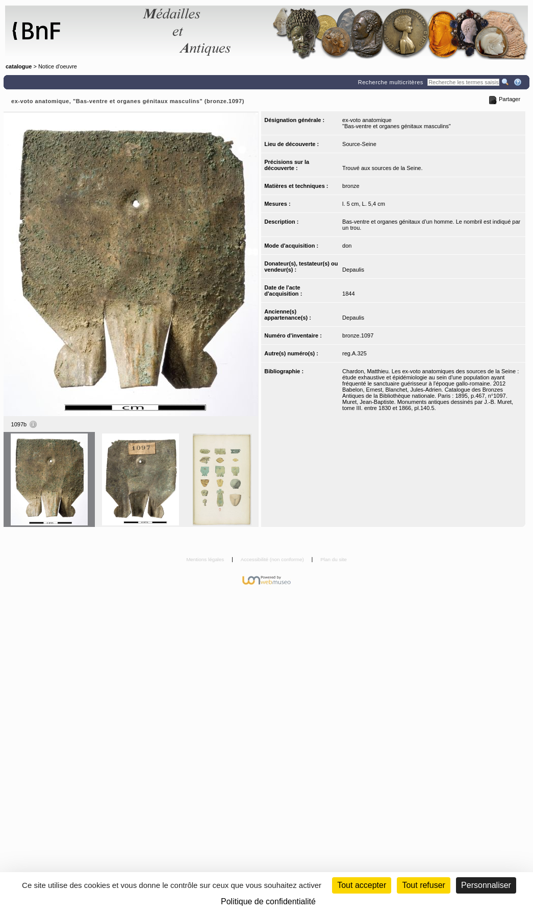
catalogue (19, 66)
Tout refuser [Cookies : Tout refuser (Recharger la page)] (423, 885)
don (346, 246)
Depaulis (353, 270)
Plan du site (333, 559)
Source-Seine (359, 144)
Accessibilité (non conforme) (273, 559)
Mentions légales (205, 559)
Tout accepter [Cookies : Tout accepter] (361, 885)
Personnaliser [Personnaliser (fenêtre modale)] (486, 885)
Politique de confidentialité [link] (268, 901)
